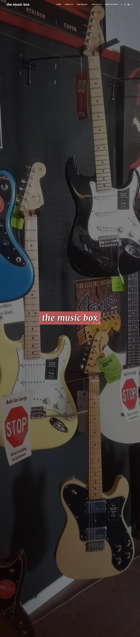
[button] (121, 4)
